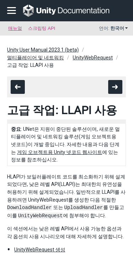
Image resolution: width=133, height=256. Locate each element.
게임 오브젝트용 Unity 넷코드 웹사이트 (59, 152)
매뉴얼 (15, 28)
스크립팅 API (41, 28)
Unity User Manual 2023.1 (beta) (43, 50)
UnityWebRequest (93, 57)
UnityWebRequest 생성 (39, 249)
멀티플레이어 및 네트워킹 (35, 57)
